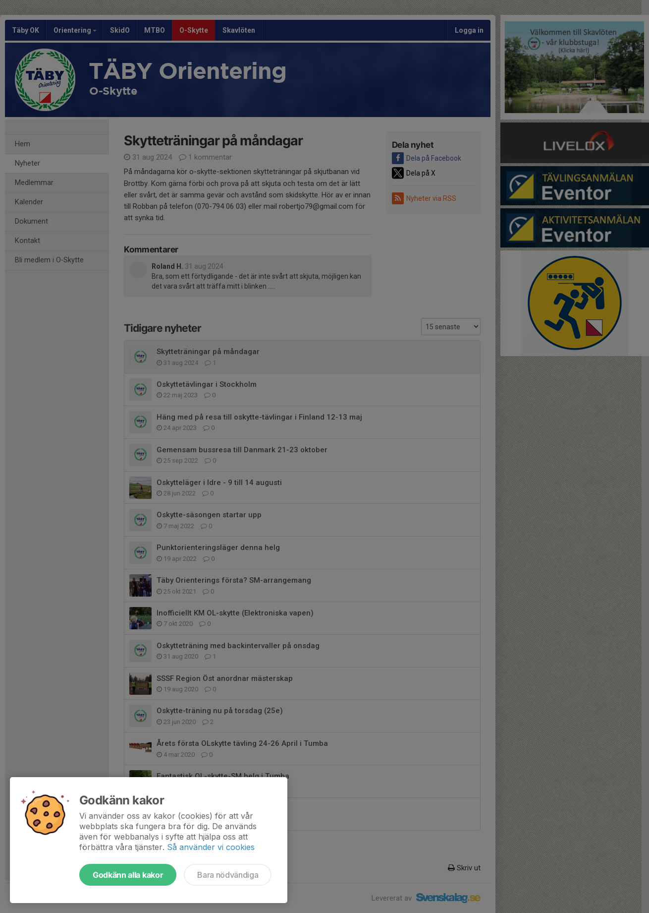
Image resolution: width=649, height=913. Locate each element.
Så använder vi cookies (211, 847)
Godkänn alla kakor (128, 875)
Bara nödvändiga (227, 875)
